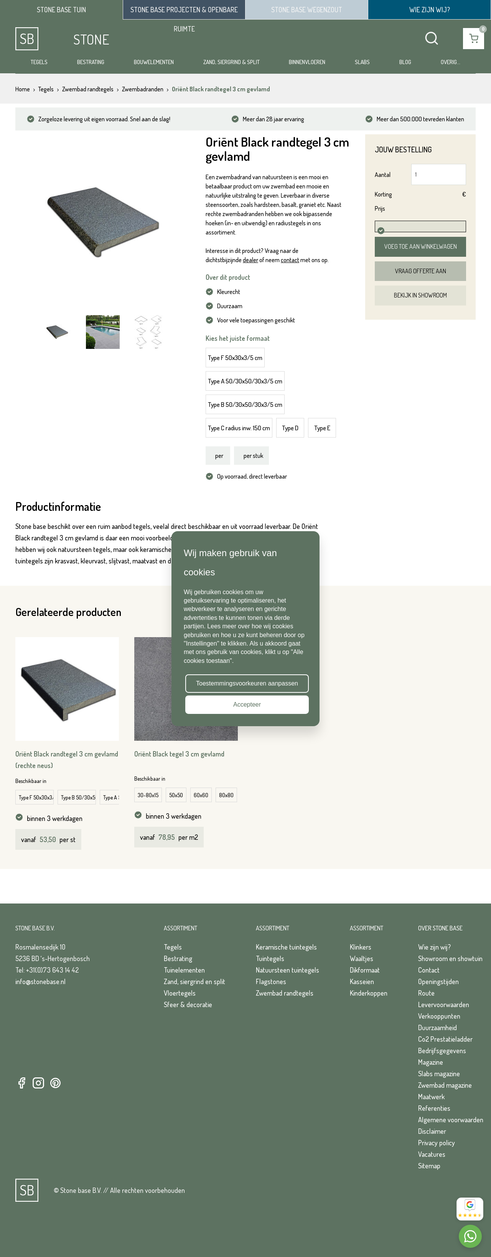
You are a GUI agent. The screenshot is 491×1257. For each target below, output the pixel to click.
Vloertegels (180, 993)
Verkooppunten (439, 1016)
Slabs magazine (439, 1073)
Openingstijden (438, 981)
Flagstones (271, 981)
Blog (405, 62)
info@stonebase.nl (40, 981)
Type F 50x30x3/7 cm (36, 797)
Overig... (450, 62)
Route (426, 993)
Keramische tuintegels (286, 947)
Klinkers (360, 947)
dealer (250, 260)
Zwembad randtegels (284, 993)
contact (290, 260)
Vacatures (431, 1154)
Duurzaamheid (437, 1027)
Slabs (362, 62)
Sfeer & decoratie (188, 1004)
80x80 (226, 795)
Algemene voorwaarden (450, 1119)
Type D (290, 428)
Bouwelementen (154, 62)
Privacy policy (436, 1142)
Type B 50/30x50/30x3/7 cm (78, 797)
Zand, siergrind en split (194, 981)
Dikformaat (365, 970)
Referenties (434, 1108)
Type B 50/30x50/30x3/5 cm (245, 404)
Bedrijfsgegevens (442, 1050)
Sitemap (429, 1165)
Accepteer (247, 704)
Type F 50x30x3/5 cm (235, 357)
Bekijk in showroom (420, 295)
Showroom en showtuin (450, 958)
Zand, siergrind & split (231, 62)
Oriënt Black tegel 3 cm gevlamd (179, 754)
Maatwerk (431, 1096)
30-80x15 (148, 795)
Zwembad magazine (445, 1085)
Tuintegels (270, 958)
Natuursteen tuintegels (287, 970)
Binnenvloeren (307, 62)
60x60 (201, 795)
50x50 (176, 795)
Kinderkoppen (368, 993)
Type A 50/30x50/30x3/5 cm (245, 381)
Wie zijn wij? (434, 947)
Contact (429, 970)
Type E (322, 428)
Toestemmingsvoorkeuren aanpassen (247, 683)
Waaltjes (361, 958)
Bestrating (90, 62)
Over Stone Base (440, 928)
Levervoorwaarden (443, 1004)
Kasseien (362, 981)
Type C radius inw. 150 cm (239, 428)
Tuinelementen (184, 970)
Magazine (430, 1062)
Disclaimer (432, 1131)
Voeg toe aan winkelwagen (420, 246)
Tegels (39, 62)
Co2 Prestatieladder (445, 1039)
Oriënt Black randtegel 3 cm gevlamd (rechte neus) (66, 760)
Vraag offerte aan (420, 271)
